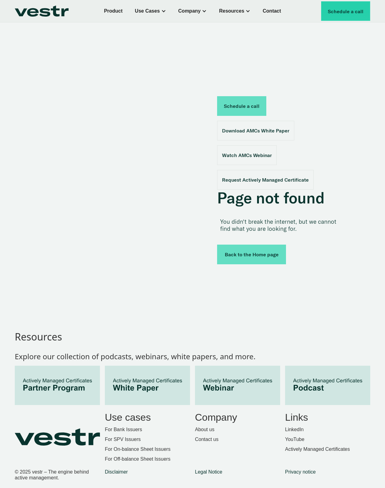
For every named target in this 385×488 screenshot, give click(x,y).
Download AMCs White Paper (255, 131)
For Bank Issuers (123, 429)
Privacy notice (300, 471)
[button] (150, 11)
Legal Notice (208, 471)
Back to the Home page (252, 254)
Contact (272, 11)
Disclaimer (116, 471)
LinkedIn (294, 429)
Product (113, 11)
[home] (48, 11)
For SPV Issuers (123, 439)
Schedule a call (345, 11)
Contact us (206, 439)
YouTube (294, 439)
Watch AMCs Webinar (247, 155)
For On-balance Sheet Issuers (137, 449)
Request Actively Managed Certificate (265, 180)
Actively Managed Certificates (317, 449)
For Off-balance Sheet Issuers (137, 459)
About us (204, 429)
